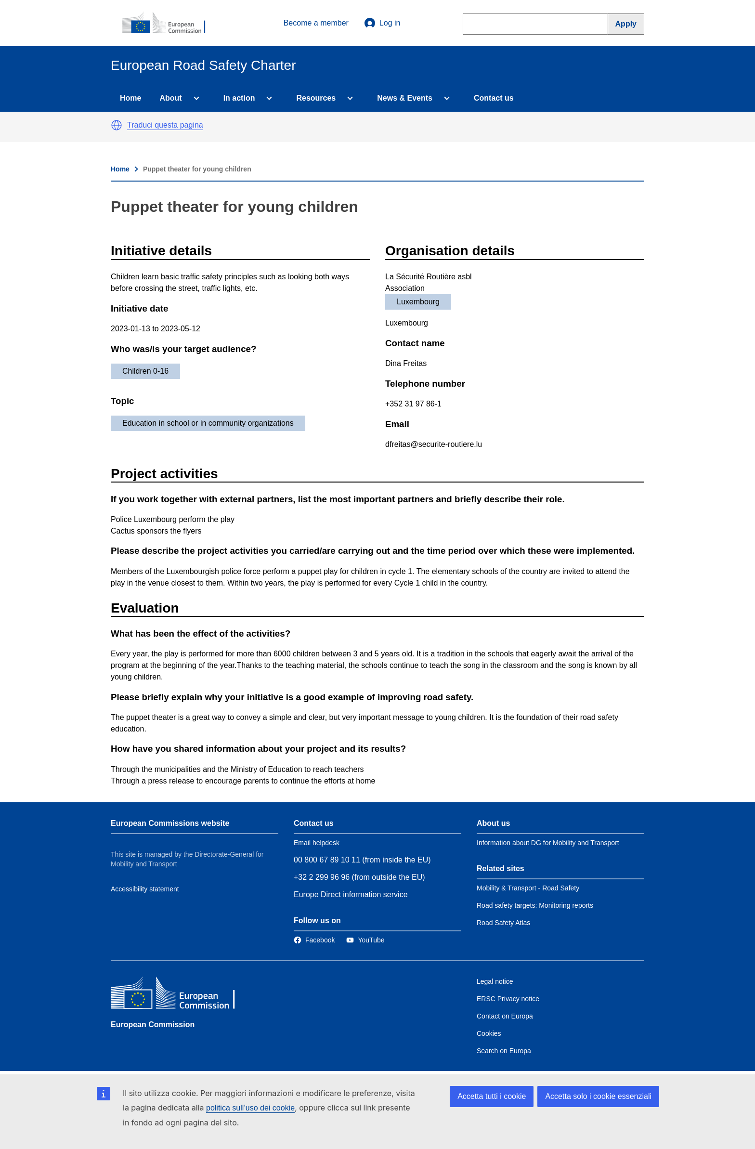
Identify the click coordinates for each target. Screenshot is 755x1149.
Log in (382, 23)
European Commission (153, 1024)
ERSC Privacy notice (508, 999)
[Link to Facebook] (314, 940)
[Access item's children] (194, 98)
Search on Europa (504, 1051)
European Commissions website (170, 823)
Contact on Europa (505, 1016)
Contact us (494, 98)
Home (130, 98)
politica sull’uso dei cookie (250, 1108)
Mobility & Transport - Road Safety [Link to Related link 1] (528, 888)
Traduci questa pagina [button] (165, 125)
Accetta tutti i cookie (491, 1096)
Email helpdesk (316, 843)
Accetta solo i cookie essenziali (598, 1096)
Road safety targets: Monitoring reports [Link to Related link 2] (535, 905)
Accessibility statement (145, 889)
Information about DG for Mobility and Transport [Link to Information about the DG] (548, 843)
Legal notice (495, 981)
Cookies (489, 1033)
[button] (116, 125)
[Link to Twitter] (365, 940)
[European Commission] (169, 23)
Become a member (316, 23)
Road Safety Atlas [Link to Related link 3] (503, 923)
